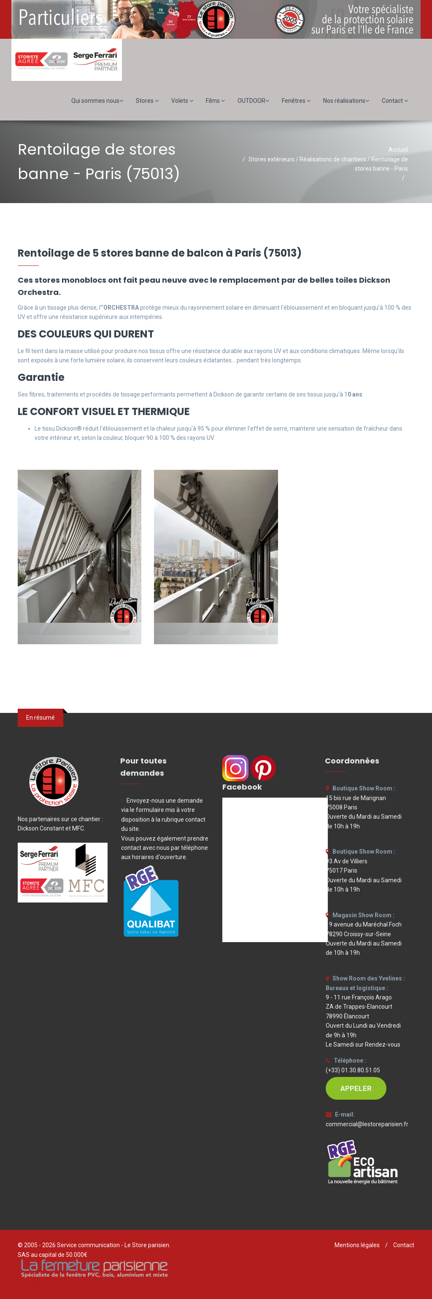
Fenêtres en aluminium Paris (56, 1283)
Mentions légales (357, 1245)
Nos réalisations (346, 100)
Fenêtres (296, 100)
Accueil (398, 149)
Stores (147, 100)
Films (215, 100)
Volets (182, 100)
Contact (395, 100)
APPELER (356, 1088)
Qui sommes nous (97, 100)
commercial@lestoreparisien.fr (367, 1124)
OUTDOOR (253, 100)
